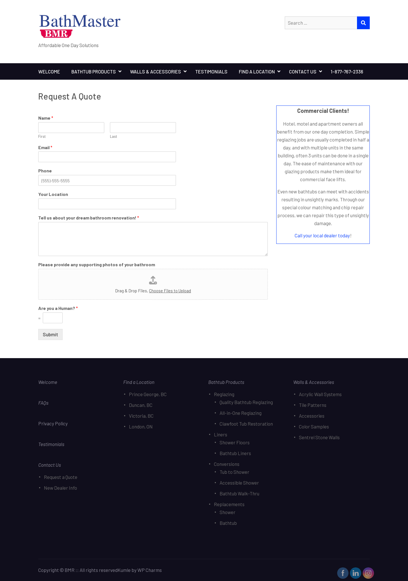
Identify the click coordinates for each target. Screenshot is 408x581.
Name (45, 118)
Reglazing (224, 394)
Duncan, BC (140, 405)
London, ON (141, 426)
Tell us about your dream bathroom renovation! (88, 217)
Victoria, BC (141, 416)
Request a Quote (60, 477)
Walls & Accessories (155, 71)
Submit (50, 334)
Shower (227, 512)
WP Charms (149, 570)
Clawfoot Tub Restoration (246, 423)
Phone (45, 170)
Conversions (226, 464)
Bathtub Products (93, 71)
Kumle (124, 570)
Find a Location (138, 382)
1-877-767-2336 (347, 71)
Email (45, 147)
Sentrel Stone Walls (319, 437)
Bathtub (228, 523)
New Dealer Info (60, 488)
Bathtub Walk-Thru (239, 493)
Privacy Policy (53, 423)
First (42, 136)
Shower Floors (235, 442)
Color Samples (314, 426)
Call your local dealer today (322, 235)
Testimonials (211, 71)
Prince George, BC (148, 394)
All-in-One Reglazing (241, 413)
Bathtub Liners (235, 453)
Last (113, 136)
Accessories (311, 416)
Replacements (229, 504)
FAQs (43, 402)
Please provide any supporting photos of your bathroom (96, 264)
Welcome (49, 71)
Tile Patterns (312, 405)
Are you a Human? (58, 308)
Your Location (53, 194)
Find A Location (257, 71)
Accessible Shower (239, 482)
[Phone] (107, 180)
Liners (220, 434)
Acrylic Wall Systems (320, 394)
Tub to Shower (234, 472)
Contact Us (302, 71)
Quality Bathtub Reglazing (246, 402)
